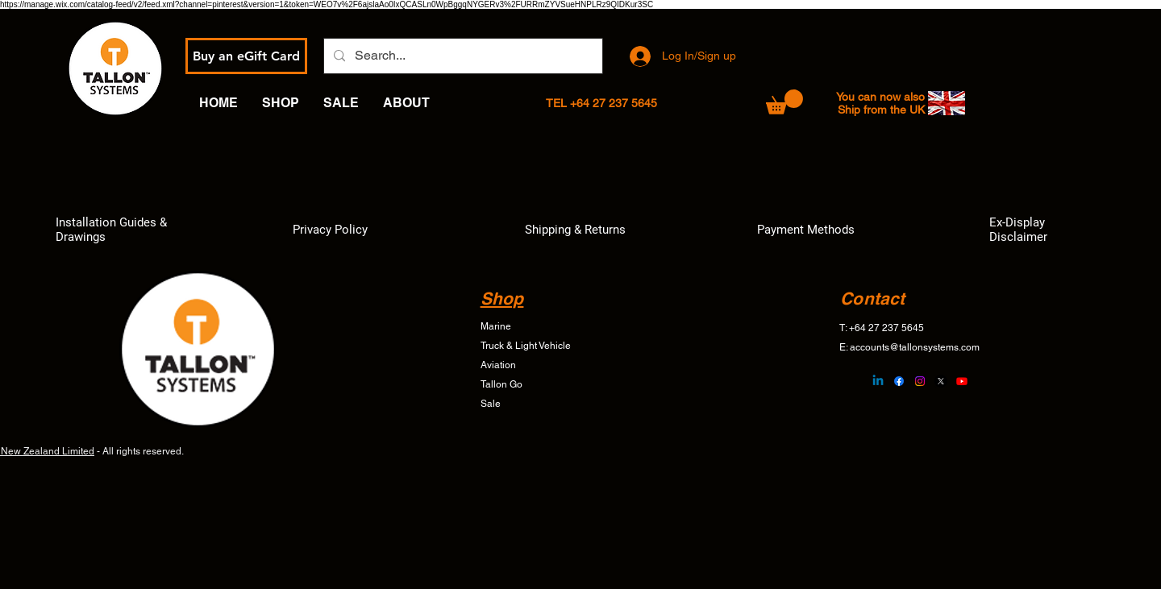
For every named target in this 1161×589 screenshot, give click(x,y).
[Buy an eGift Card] (246, 56)
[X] (940, 381)
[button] (784, 101)
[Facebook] (899, 381)
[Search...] (461, 56)
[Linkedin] (878, 381)
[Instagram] (919, 381)
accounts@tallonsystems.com (915, 347)
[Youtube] (961, 381)
